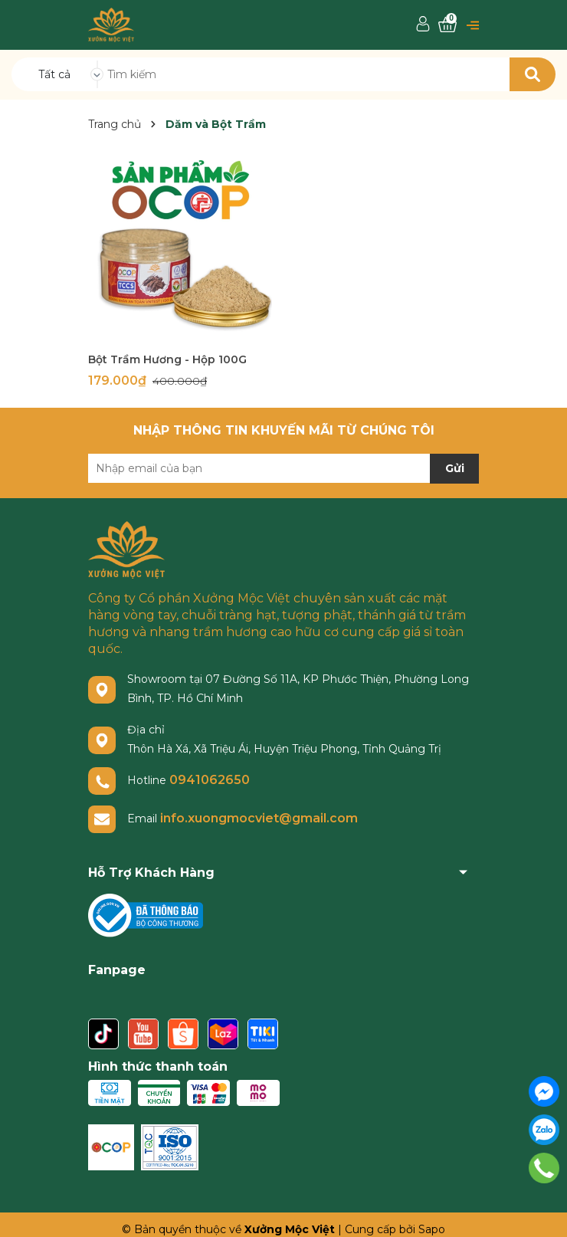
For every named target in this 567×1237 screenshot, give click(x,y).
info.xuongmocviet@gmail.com (259, 818)
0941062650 (209, 780)
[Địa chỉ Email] (283, 468)
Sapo (431, 1229)
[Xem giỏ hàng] (447, 25)
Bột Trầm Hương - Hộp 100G (167, 359)
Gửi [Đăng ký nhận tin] (454, 468)
